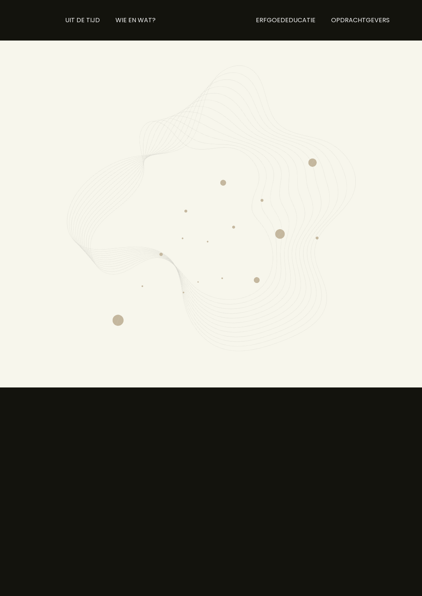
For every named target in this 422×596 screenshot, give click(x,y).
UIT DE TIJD (82, 20)
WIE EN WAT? (135, 20)
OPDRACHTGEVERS (360, 20)
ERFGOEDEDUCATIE (286, 20)
